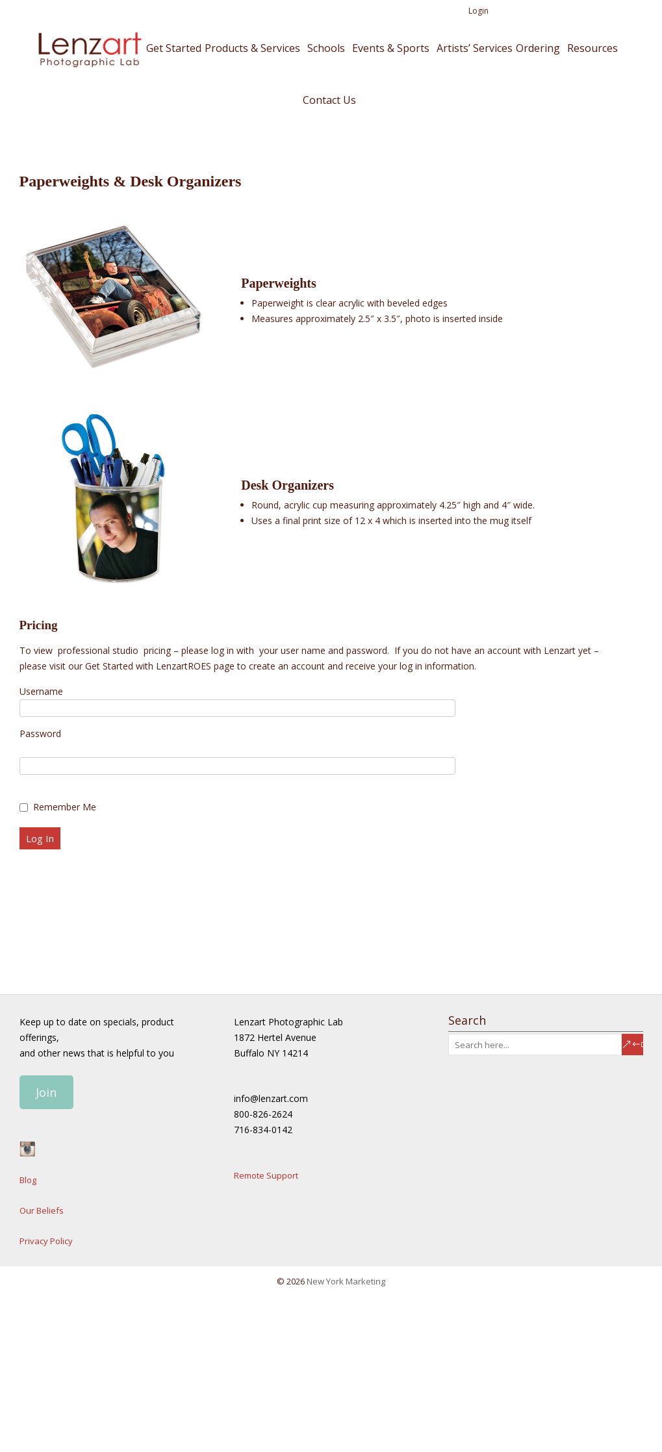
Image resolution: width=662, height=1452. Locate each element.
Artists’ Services (475, 48)
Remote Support (266, 1175)
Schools (326, 48)
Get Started (173, 48)
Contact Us (329, 100)
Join (46, 1092)
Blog (27, 1180)
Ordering (538, 48)
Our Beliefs (41, 1210)
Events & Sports (390, 48)
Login (478, 10)
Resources (592, 48)
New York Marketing (346, 1281)
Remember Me (64, 807)
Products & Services (252, 48)
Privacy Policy (46, 1241)
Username (41, 691)
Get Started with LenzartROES (148, 666)
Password (40, 733)
